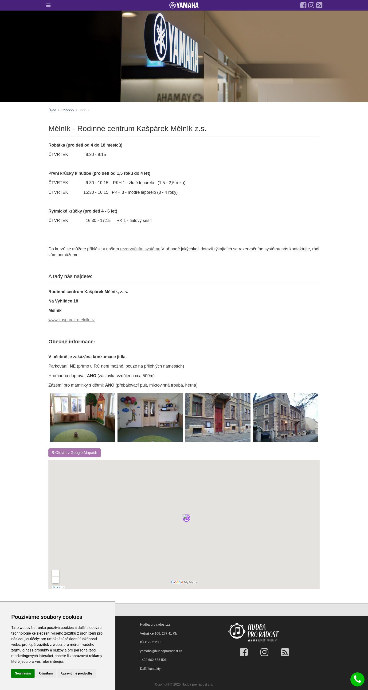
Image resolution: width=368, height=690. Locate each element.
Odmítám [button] (46, 673)
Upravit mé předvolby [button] (76, 673)
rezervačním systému (140, 249)
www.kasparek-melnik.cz (71, 320)
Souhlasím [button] (23, 673)
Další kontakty (150, 669)
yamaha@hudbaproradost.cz (161, 651)
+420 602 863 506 (153, 660)
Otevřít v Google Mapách (74, 453)
